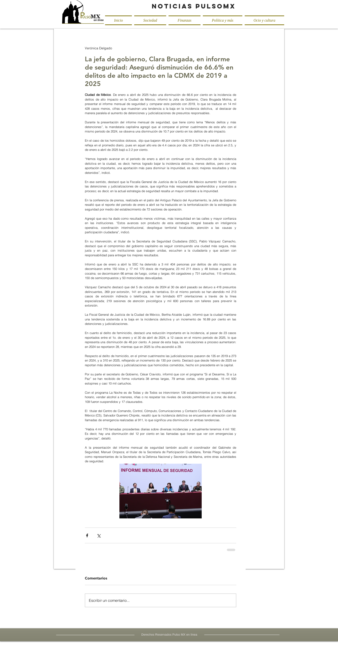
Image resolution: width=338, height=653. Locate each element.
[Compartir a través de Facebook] (87, 535)
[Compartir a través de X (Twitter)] (98, 535)
